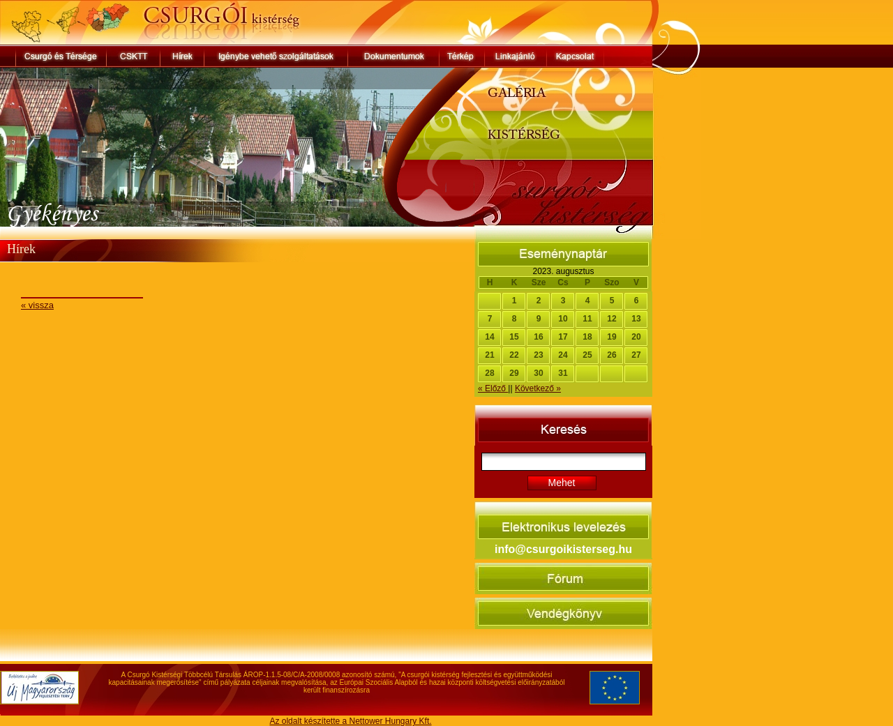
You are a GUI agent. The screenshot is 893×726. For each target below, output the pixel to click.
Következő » (538, 388)
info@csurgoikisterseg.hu (563, 549)
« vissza (37, 305)
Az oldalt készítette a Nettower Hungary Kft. (350, 721)
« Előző (493, 388)
